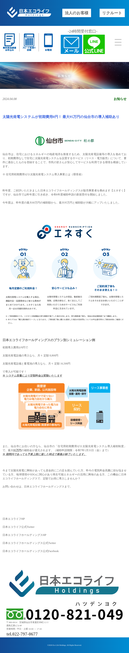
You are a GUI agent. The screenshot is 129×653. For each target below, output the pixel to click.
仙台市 (7, 154)
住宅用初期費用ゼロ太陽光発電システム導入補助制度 (91, 446)
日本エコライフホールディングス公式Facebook (31, 551)
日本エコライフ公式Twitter (18, 526)
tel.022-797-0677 (22, 634)
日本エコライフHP (14, 518)
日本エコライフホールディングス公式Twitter (29, 543)
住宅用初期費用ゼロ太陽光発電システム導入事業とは (38, 174)
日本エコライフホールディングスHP (24, 535)
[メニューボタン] (118, 42)
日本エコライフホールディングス (44, 486)
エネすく (118, 190)
